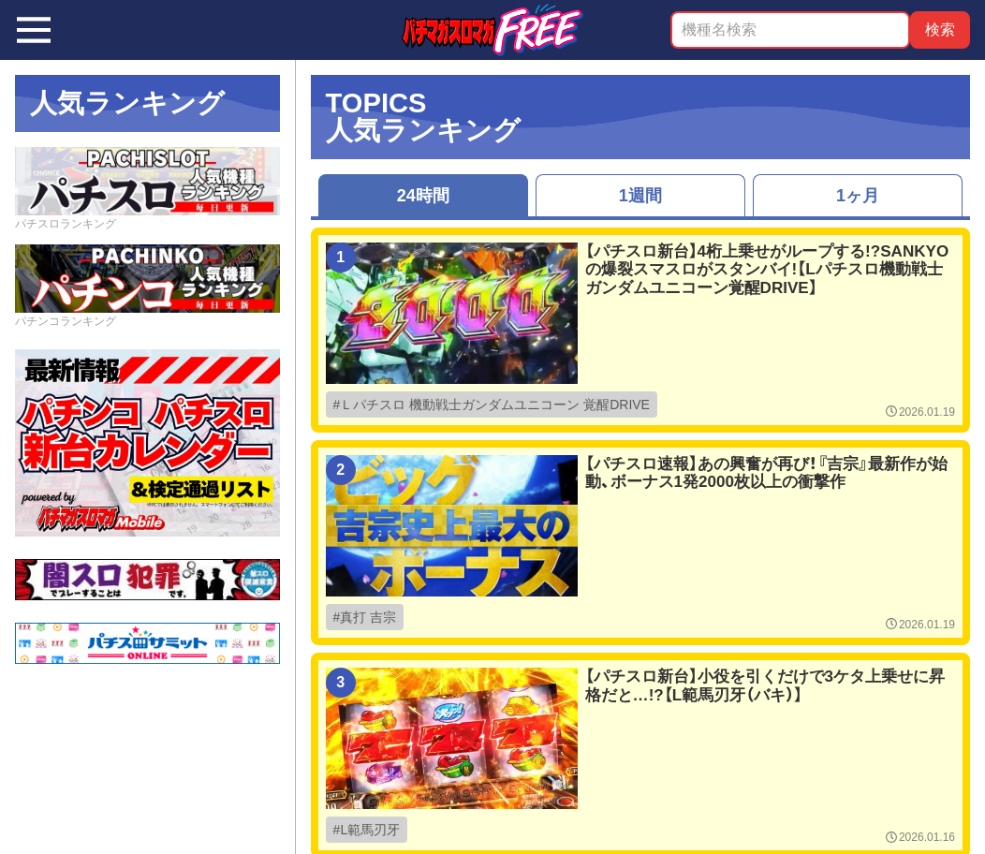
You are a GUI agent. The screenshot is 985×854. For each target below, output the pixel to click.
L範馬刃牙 (370, 829)
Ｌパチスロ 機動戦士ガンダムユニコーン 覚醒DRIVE (495, 404)
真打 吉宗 (368, 617)
